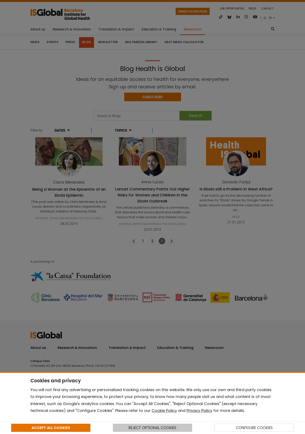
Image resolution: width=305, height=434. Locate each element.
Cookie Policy (164, 410)
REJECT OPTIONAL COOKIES (152, 427)
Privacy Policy (199, 410)
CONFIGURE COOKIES (254, 427)
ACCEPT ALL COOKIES (50, 427)
